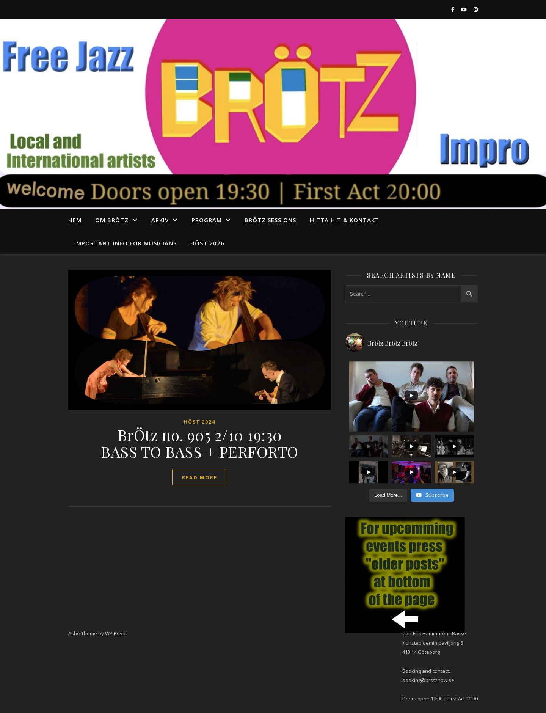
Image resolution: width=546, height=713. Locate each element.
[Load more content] (388, 495)
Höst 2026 (207, 243)
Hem (75, 220)
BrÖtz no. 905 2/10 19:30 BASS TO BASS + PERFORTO (199, 443)
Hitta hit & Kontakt (344, 220)
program (206, 220)
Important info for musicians (125, 243)
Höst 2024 (199, 422)
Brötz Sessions (270, 220)
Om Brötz (112, 220)
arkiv (160, 220)
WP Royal (116, 633)
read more (199, 477)
